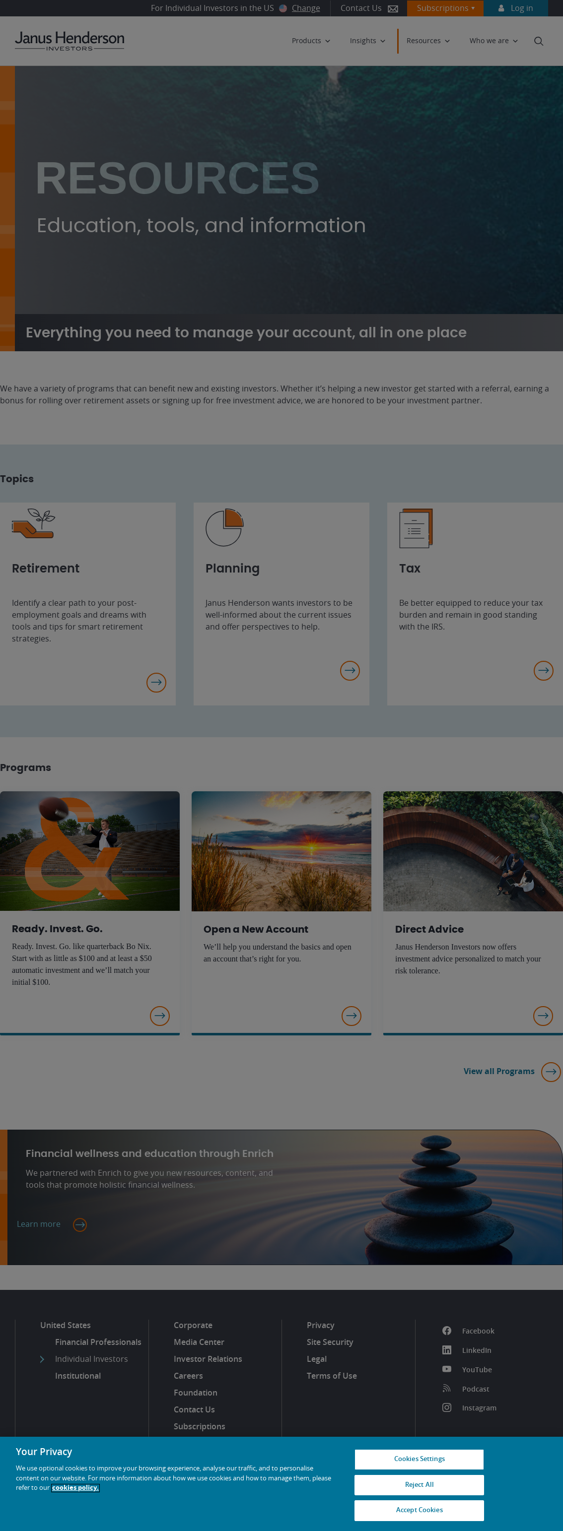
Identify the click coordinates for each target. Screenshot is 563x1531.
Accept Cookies (419, 1510)
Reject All (419, 1485)
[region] (281, 1484)
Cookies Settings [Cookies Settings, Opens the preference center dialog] (419, 1459)
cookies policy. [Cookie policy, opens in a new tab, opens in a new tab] (75, 1488)
